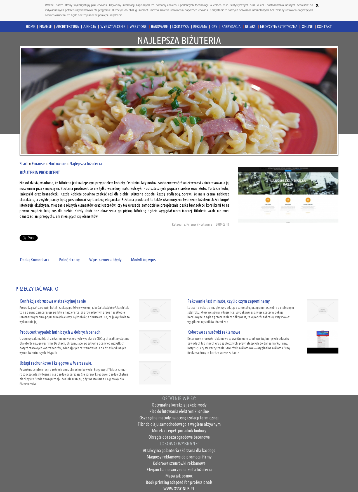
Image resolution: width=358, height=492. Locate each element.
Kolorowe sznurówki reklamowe (213, 332)
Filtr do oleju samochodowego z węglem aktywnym (179, 424)
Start (24, 163)
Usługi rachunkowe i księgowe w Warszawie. (56, 363)
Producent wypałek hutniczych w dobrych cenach (60, 332)
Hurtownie (57, 163)
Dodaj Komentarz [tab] (35, 259)
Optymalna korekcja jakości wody (179, 404)
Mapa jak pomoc (179, 475)
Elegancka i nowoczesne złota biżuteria (179, 469)
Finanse (38, 163)
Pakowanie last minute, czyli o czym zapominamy (228, 301)
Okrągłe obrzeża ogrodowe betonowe (179, 437)
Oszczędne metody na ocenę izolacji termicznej (179, 417)
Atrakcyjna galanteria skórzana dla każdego (179, 450)
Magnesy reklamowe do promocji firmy (179, 456)
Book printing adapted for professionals (179, 482)
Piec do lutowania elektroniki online (179, 411)
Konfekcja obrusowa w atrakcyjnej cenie (53, 301)
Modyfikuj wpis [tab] (143, 259)
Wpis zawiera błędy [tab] (105, 259)
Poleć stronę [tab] (69, 259)
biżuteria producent (40, 172)
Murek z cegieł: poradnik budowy (179, 430)
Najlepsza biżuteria (85, 163)
